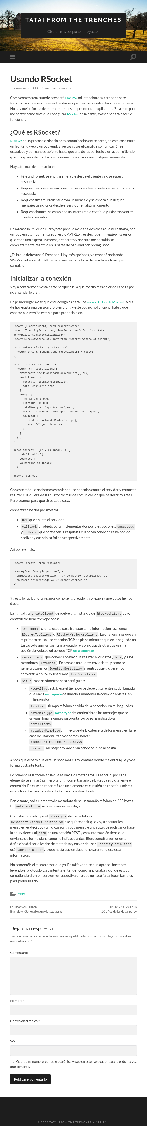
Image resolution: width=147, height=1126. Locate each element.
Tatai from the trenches (73, 19)
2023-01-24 (19, 88)
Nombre (17, 996)
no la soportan (84, 649)
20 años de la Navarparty (119, 904)
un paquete (54, 691)
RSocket (73, 114)
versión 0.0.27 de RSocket (107, 302)
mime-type (63, 709)
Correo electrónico (25, 1016)
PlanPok (71, 98)
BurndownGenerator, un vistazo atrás (36, 904)
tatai (37, 88)
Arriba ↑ (102, 1117)
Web (13, 1036)
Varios (22, 888)
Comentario (20, 948)
